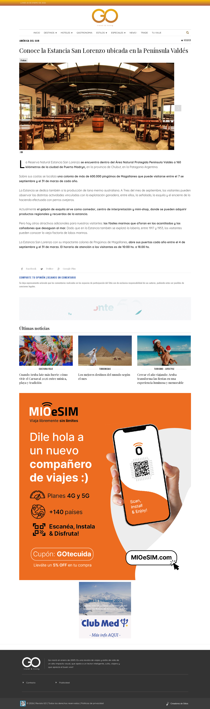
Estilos (101, 32)
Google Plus (66, 269)
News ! (133, 32)
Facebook (27, 269)
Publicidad (64, 682)
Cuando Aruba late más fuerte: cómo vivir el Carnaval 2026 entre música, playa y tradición (43, 379)
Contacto (30, 682)
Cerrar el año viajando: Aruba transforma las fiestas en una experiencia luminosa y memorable (160, 379)
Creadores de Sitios (179, 703)
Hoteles (67, 32)
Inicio (37, 32)
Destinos (50, 32)
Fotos (23, 60)
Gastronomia (84, 32)
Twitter (46, 269)
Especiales (118, 32)
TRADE (144, 32)
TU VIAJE (156, 32)
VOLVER (186, 40)
